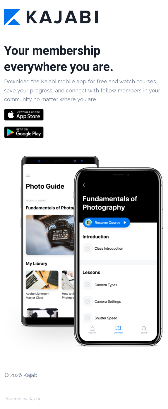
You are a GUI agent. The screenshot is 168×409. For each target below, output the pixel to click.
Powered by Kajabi (22, 398)
